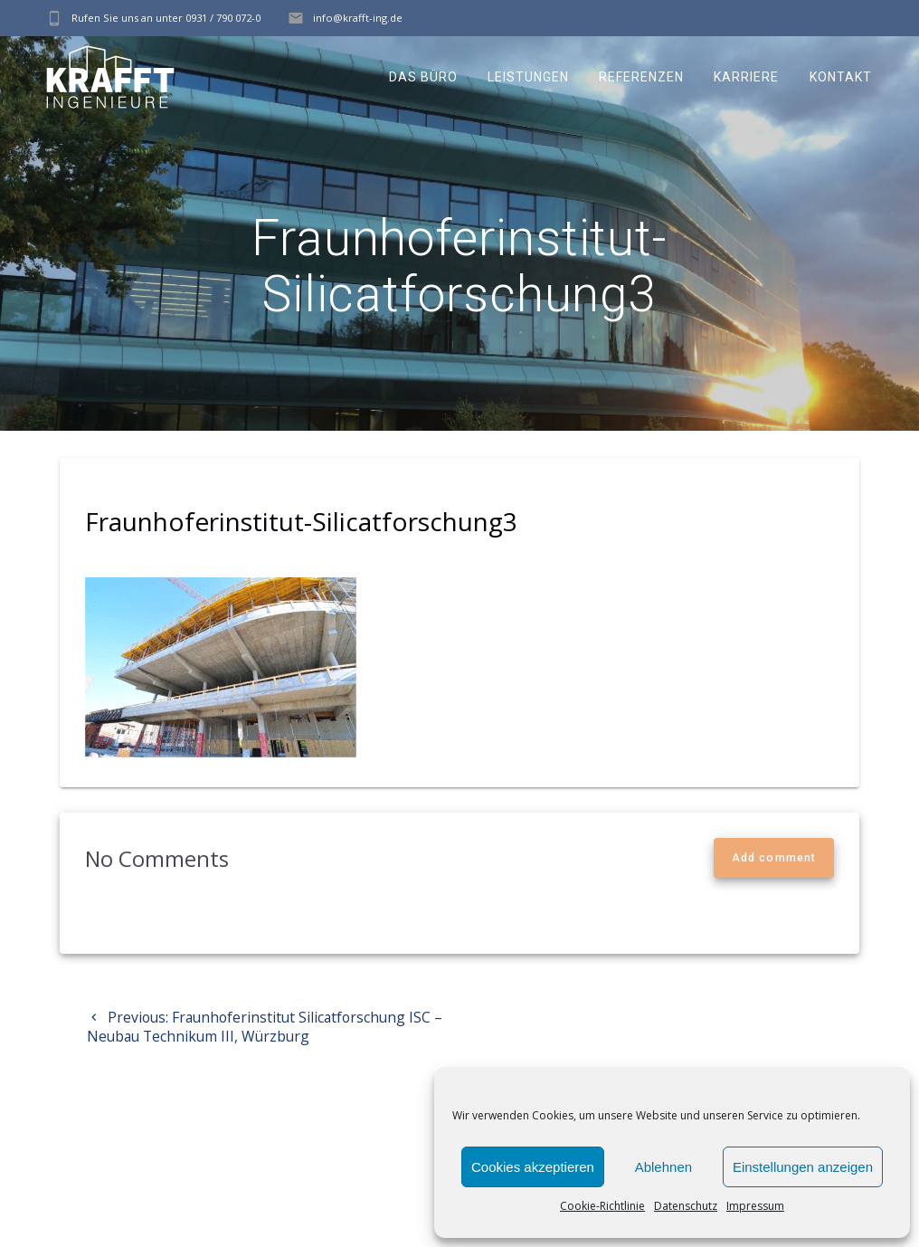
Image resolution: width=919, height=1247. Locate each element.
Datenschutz (685, 1206)
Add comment (774, 858)
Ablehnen (663, 1167)
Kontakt (841, 77)
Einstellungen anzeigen (803, 1167)
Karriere (746, 77)
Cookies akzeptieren (532, 1167)
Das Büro (423, 77)
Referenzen (641, 77)
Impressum (755, 1206)
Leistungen (528, 77)
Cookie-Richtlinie (602, 1206)
